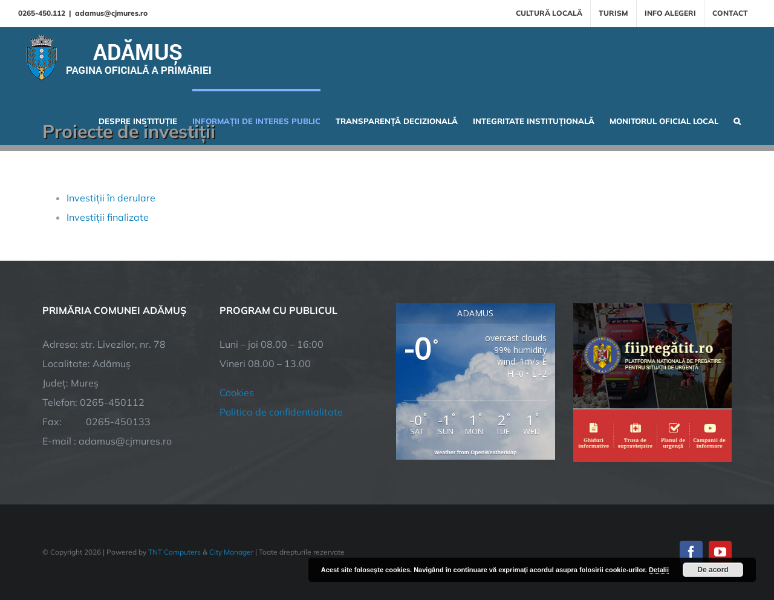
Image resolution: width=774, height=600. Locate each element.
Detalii (659, 569)
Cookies (237, 392)
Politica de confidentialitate (281, 412)
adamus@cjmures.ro (111, 13)
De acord (712, 570)
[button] (737, 120)
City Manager (231, 551)
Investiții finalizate (108, 217)
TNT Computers (174, 551)
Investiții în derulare (111, 198)
